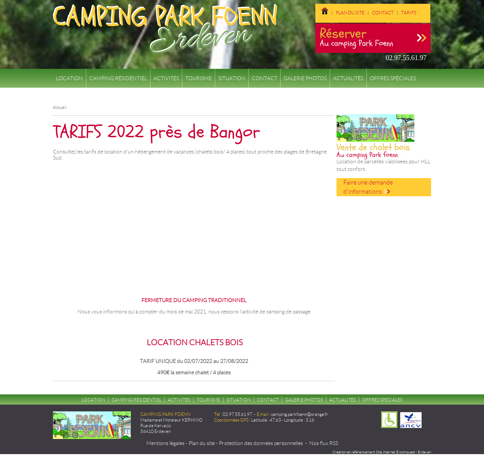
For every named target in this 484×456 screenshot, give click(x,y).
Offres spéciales (393, 78)
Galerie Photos (305, 78)
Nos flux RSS (323, 443)
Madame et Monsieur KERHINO (171, 419)
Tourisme (198, 78)
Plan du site (350, 12)
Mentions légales (165, 443)
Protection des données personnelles (261, 443)
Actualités (348, 78)
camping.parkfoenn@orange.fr (299, 414)
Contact (383, 12)
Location (69, 78)
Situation (231, 78)
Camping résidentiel (118, 78)
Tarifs (408, 12)
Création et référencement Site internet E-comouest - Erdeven (381, 452)
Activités (166, 78)
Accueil (60, 107)
